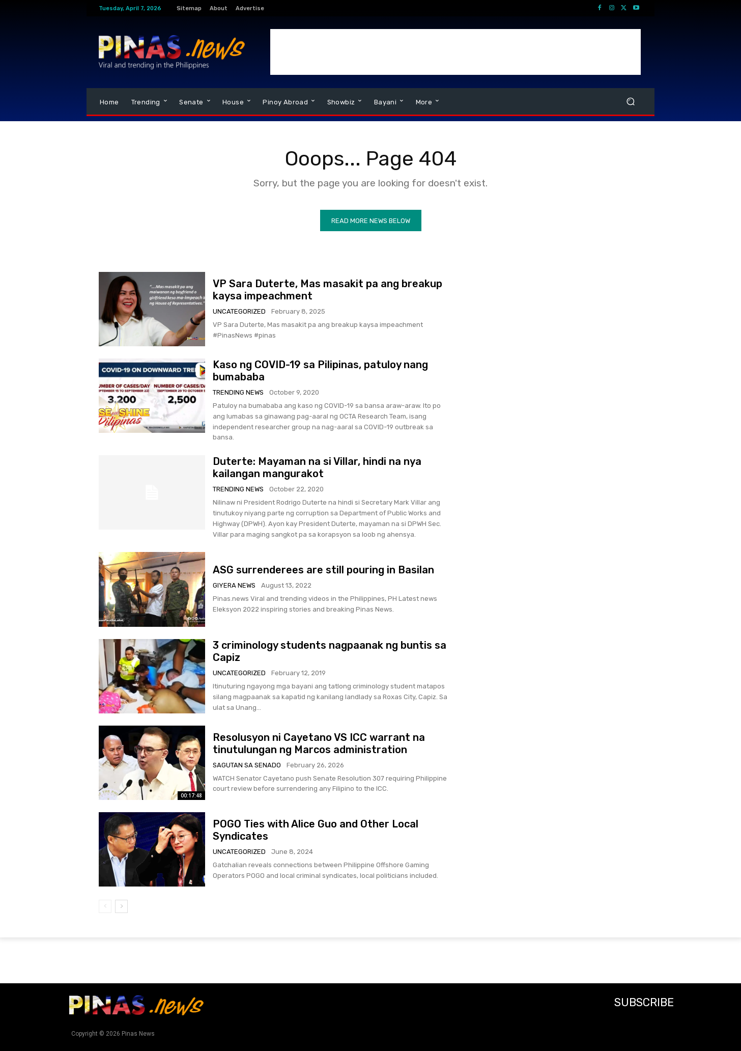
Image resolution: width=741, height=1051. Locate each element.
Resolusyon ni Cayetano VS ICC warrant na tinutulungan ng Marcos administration (319, 743)
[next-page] (121, 906)
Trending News (238, 392)
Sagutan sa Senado (247, 765)
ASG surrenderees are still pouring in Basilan (323, 570)
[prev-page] (105, 906)
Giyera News (234, 585)
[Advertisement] (455, 52)
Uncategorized (239, 311)
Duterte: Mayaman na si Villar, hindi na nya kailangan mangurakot (317, 467)
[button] (630, 102)
